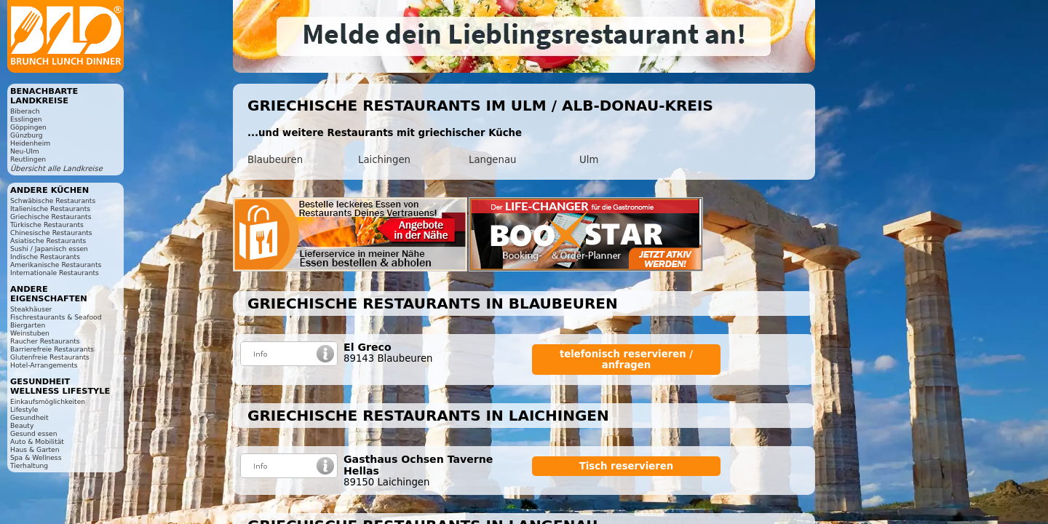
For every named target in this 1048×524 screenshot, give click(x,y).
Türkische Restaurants (47, 225)
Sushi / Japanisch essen (49, 249)
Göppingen (28, 127)
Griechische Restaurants (50, 217)
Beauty (21, 425)
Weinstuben (29, 333)
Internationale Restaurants (54, 273)
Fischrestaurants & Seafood (56, 317)
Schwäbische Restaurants (52, 200)
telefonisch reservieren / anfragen (626, 359)
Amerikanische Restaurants (55, 265)
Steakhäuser (31, 309)
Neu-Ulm (24, 151)
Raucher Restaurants (45, 341)
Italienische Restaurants (50, 209)
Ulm (588, 159)
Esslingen (25, 119)
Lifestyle (24, 409)
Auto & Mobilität (37, 441)
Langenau (492, 159)
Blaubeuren (275, 159)
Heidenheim (30, 143)
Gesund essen (33, 433)
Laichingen (384, 159)
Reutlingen (28, 159)
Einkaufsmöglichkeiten (47, 401)
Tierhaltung (29, 465)
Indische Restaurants (45, 257)
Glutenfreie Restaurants (50, 357)
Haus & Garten (35, 449)
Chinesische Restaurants (51, 233)
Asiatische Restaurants (48, 241)
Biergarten (27, 325)
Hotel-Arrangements (44, 365)
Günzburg (26, 135)
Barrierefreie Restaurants (52, 349)
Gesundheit (29, 417)
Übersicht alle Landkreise (56, 168)
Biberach (24, 111)
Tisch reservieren (626, 466)
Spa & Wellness (35, 457)
